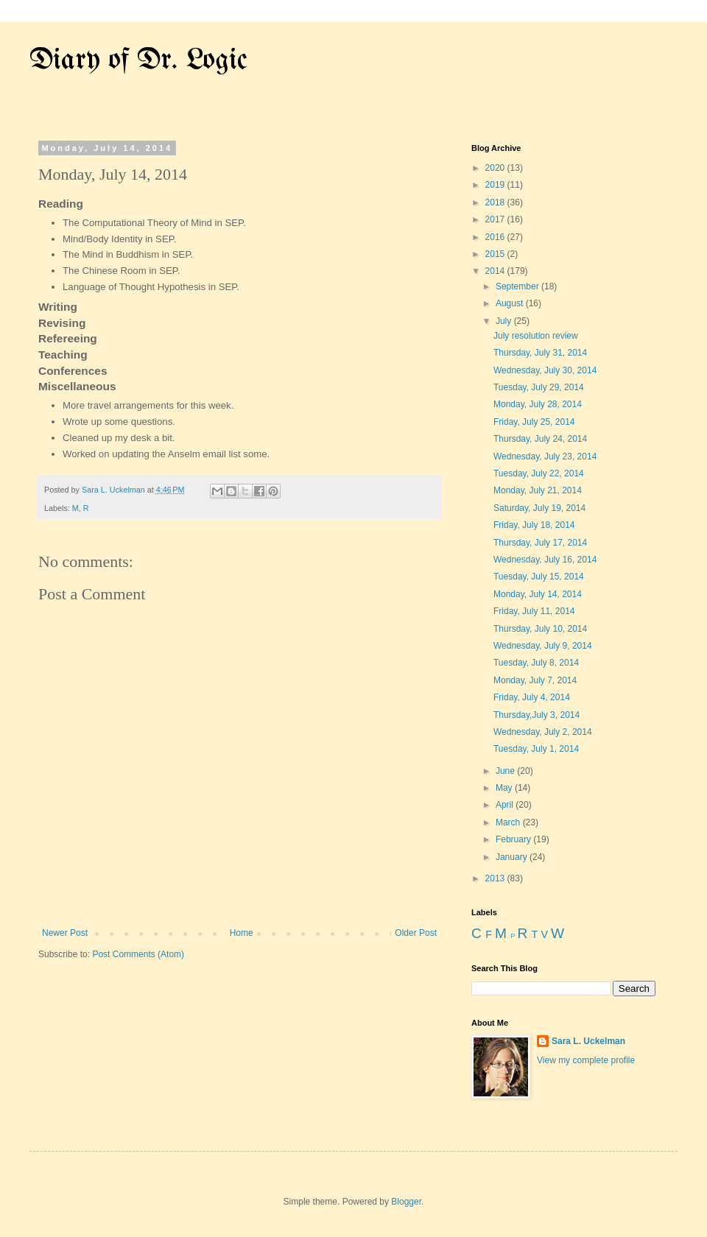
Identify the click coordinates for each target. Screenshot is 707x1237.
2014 (496, 271)
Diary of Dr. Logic (138, 61)
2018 (496, 202)
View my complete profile (586, 1060)
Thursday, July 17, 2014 (540, 543)
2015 (496, 254)
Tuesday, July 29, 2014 (538, 387)
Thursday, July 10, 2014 (540, 629)
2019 (496, 185)
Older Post (416, 933)
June (506, 771)
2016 (496, 237)
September (518, 286)
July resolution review (535, 336)
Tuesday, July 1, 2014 (536, 749)
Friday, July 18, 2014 (534, 525)
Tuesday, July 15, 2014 (538, 576)
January (513, 857)
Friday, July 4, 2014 (531, 697)
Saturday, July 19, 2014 (539, 508)
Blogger (406, 1202)
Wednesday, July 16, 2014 (545, 559)
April (506, 805)
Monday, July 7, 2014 (535, 680)
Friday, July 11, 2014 (534, 611)
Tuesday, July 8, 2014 (536, 663)
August (511, 303)
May (505, 788)
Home (241, 933)
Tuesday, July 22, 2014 (538, 473)
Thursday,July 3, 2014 (536, 715)
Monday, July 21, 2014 (537, 490)
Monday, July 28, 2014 (537, 404)
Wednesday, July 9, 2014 (542, 646)
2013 (496, 878)
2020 (496, 168)
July (505, 321)
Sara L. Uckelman (588, 1041)
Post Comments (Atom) (138, 954)
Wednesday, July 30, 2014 (545, 370)
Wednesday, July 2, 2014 (542, 732)
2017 (496, 219)
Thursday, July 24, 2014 (540, 439)
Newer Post (65, 933)
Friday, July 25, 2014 (534, 422)
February (514, 839)
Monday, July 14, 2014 (537, 594)
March (509, 822)
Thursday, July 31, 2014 (540, 353)
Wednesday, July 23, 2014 (545, 456)
